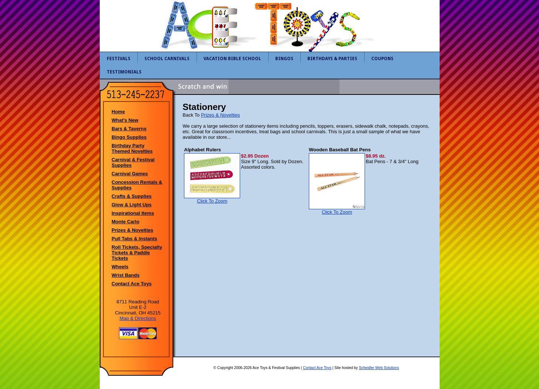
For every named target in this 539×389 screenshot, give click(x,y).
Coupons (382, 58)
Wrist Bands (126, 275)
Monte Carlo (125, 221)
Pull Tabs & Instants (134, 238)
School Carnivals (167, 58)
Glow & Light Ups (131, 204)
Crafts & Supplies (131, 196)
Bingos (284, 58)
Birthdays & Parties (332, 58)
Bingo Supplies (129, 137)
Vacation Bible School (232, 58)
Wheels (120, 266)
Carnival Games (130, 173)
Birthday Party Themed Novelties (132, 148)
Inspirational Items (133, 213)
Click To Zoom (212, 199)
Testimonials (124, 72)
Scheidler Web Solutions (379, 368)
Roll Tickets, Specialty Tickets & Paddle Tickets (137, 252)
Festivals (118, 58)
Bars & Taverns (129, 128)
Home (118, 111)
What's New (125, 120)
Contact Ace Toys (131, 283)
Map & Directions (138, 318)
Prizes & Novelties (132, 230)
